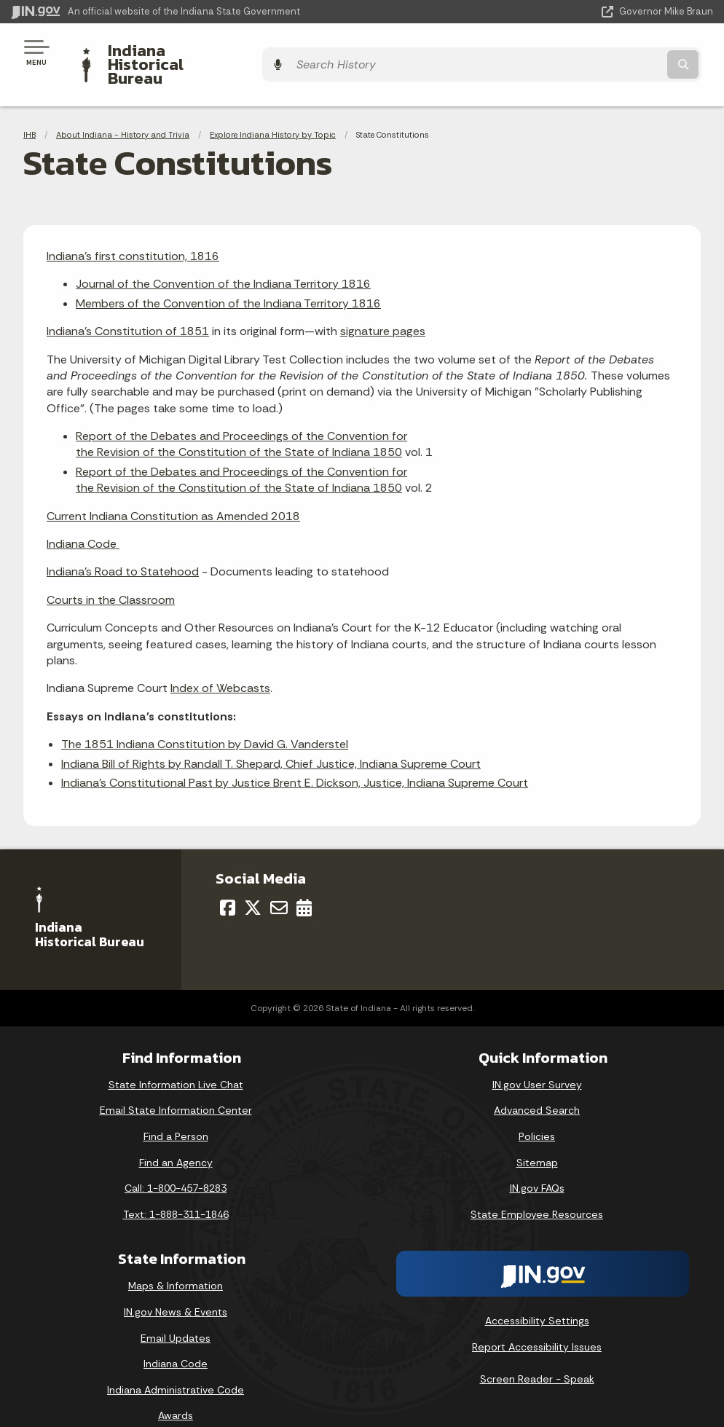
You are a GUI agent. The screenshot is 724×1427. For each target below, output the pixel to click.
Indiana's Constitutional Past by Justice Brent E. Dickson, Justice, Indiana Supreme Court (294, 757)
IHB (29, 109)
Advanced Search (537, 1085)
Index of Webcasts (220, 663)
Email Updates (175, 1312)
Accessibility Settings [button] (537, 1295)
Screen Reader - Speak (537, 1353)
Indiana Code (83, 518)
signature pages (382, 306)
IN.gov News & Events (175, 1286)
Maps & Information (175, 1260)
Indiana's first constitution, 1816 (133, 230)
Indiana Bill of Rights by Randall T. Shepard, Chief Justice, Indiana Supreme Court (271, 738)
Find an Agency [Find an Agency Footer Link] (176, 1137)
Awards (175, 1390)
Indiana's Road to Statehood (123, 546)
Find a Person (175, 1111)
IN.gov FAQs (537, 1163)
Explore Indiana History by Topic (273, 109)
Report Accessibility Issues (537, 1321)
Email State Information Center (176, 1085)
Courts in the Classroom (111, 574)
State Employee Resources (537, 1188)
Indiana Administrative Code (175, 1364)
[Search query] (607, 52)
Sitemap (537, 1137)
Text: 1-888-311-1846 (176, 1188)
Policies (537, 1111)
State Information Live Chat (176, 1059)
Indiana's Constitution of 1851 (128, 306)
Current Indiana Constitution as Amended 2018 (173, 490)
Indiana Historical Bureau (193, 51)
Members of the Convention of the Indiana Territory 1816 (228, 278)
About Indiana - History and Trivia (122, 109)
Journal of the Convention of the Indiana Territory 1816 (223, 259)
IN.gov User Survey (537, 1059)
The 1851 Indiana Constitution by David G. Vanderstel (204, 719)
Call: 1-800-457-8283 (176, 1163)
